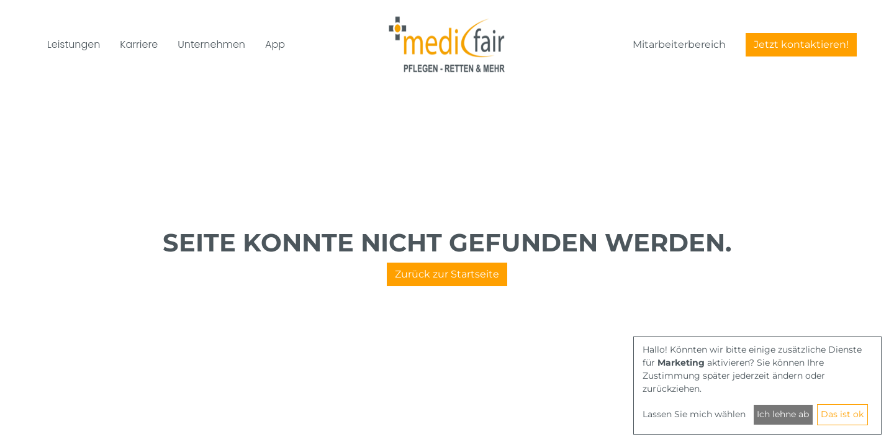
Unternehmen (211, 44)
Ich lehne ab (783, 414)
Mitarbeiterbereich (679, 44)
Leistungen (73, 44)
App (275, 44)
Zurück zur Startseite (447, 274)
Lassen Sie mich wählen (694, 414)
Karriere (139, 44)
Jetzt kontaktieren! (801, 44)
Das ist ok (842, 414)
